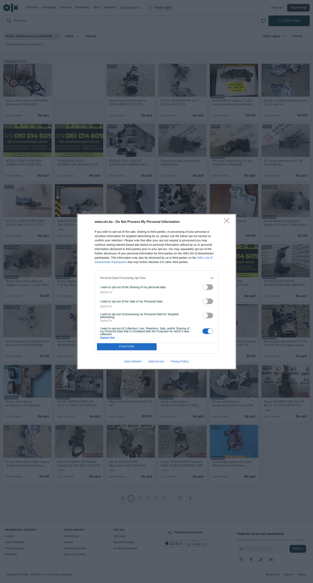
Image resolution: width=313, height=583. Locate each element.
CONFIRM (127, 346)
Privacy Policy (180, 361)
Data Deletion (133, 361)
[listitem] (156, 278)
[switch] (207, 287)
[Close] (228, 222)
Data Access (156, 361)
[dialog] (156, 291)
